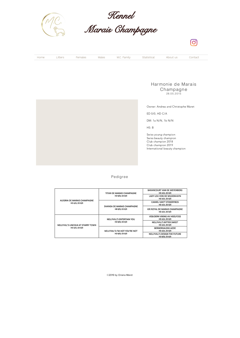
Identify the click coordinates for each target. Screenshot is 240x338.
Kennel (120, 16)
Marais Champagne (120, 29)
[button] (87, 132)
